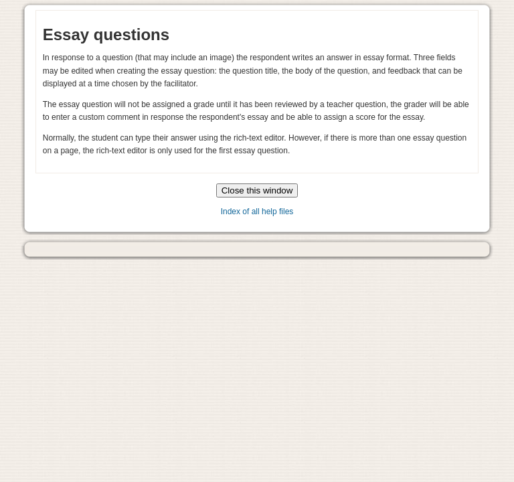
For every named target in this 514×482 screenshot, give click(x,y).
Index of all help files (257, 211)
